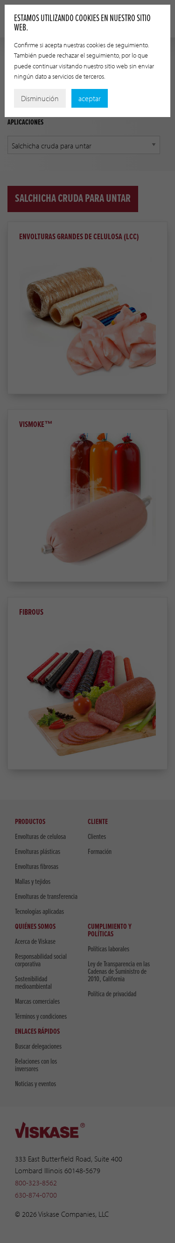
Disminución (40, 98)
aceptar (89, 98)
